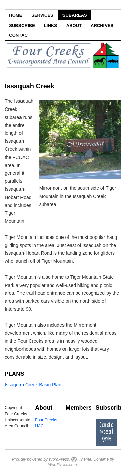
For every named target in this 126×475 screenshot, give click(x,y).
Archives (102, 25)
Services (42, 15)
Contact (19, 35)
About (74, 25)
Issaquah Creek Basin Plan (33, 384)
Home (15, 15)
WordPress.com (62, 464)
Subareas (74, 15)
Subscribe (22, 25)
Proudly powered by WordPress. (41, 459)
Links (50, 25)
